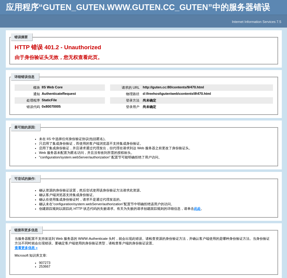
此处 (197, 208)
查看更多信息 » (26, 248)
